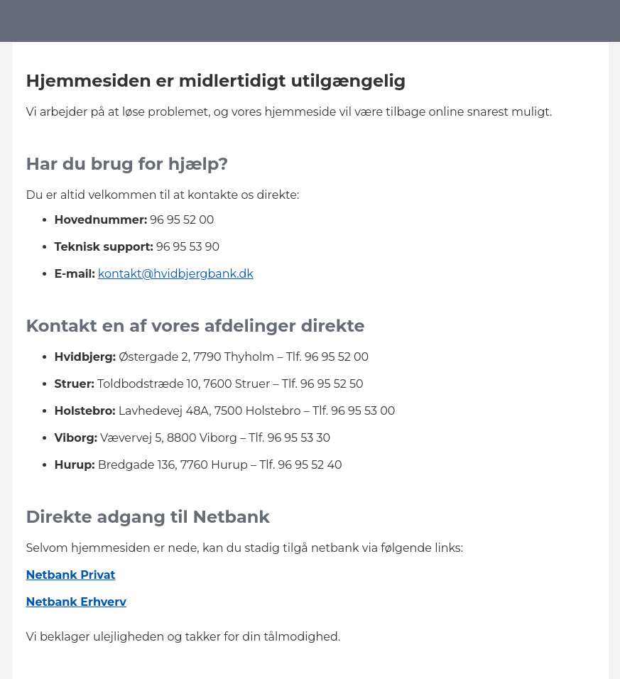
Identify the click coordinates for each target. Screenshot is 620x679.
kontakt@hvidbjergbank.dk (176, 274)
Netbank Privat (71, 575)
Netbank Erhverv (76, 602)
